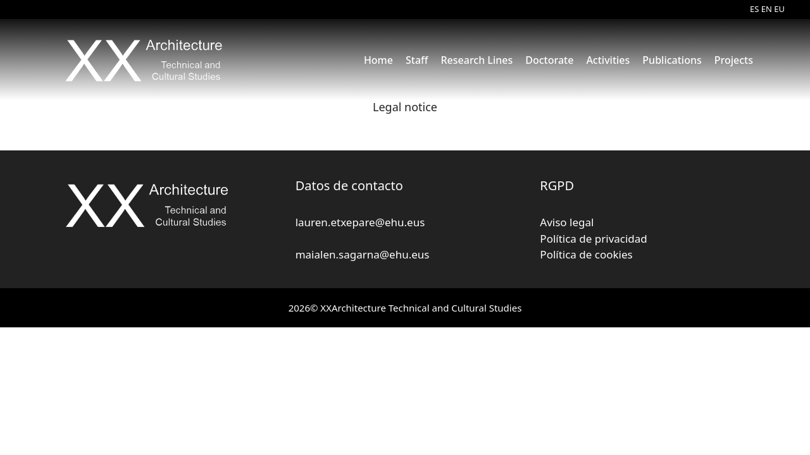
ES (754, 9)
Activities (608, 60)
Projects (733, 60)
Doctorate (549, 60)
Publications (671, 60)
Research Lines (476, 60)
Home (378, 60)
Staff (417, 60)
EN (766, 9)
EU (779, 9)
